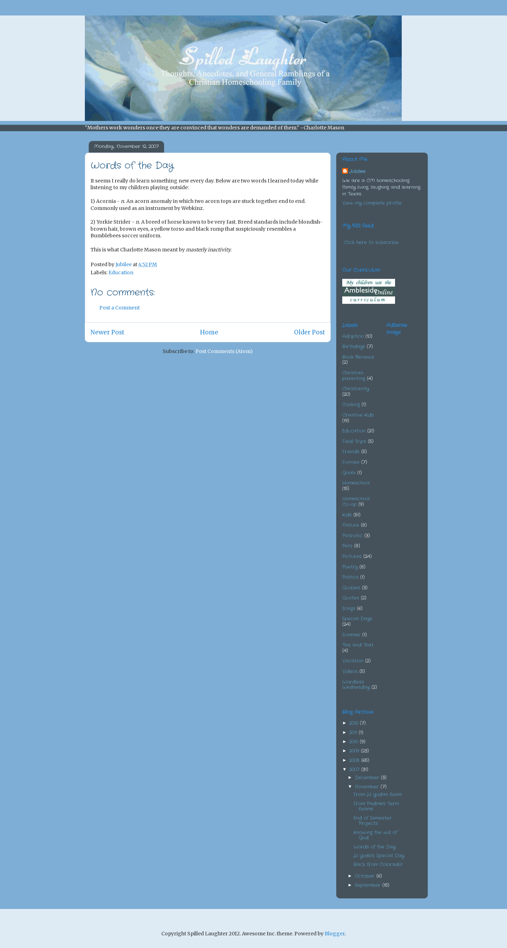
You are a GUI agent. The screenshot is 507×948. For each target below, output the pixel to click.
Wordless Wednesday (356, 685)
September (368, 885)
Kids (347, 515)
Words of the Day (374, 847)
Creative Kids (358, 415)
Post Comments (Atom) (224, 351)
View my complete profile (372, 203)
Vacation (352, 661)
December (368, 777)
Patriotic (352, 535)
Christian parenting (353, 376)
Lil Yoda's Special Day (378, 855)
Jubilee (357, 171)
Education (120, 272)
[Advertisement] (421, 376)
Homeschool (356, 483)
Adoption (353, 336)
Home (209, 332)
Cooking (351, 404)
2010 (354, 741)
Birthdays (353, 346)
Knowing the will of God (375, 835)
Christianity (355, 388)
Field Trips (354, 441)
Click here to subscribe (371, 242)
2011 (354, 732)
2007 (355, 769)
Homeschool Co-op (356, 501)
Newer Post (107, 332)
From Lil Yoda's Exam (377, 794)
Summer (351, 635)
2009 (355, 751)
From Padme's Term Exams (376, 806)
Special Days (357, 618)
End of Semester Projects (372, 821)
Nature (350, 525)
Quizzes (351, 587)
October (365, 876)
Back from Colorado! (377, 864)
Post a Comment (119, 308)
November (368, 786)
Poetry (350, 567)
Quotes (350, 598)
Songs (348, 608)
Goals (349, 472)
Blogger (335, 933)
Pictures (352, 556)
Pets (347, 546)
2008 (355, 760)
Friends (350, 451)
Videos (350, 671)
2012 (354, 723)
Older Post (309, 332)
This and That (358, 645)
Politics (350, 577)
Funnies (350, 462)
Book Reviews (358, 357)
